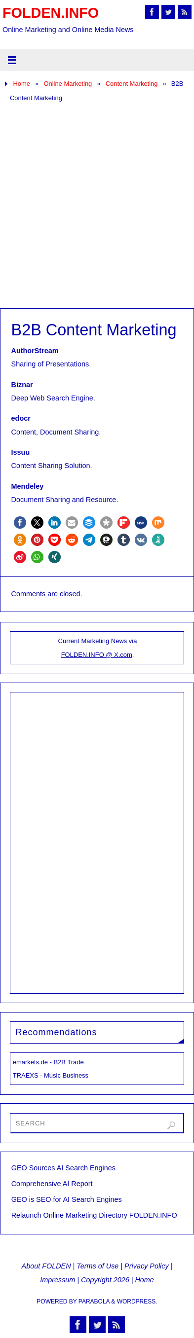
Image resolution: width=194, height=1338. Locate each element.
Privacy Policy (146, 1266)
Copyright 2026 (105, 1280)
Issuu (20, 452)
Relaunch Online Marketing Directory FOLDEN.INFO (94, 1215)
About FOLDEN (46, 1266)
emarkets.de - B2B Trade (48, 1062)
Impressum (57, 1280)
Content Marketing (132, 83)
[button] (20, 522)
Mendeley (27, 486)
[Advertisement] (97, 206)
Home (21, 83)
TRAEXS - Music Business (50, 1075)
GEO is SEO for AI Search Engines (66, 1199)
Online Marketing (67, 83)
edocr (21, 418)
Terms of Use (97, 1266)
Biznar (22, 385)
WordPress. (137, 1301)
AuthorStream (35, 351)
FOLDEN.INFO (50, 13)
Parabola (94, 1301)
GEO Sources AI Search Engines (63, 1168)
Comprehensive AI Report (52, 1184)
